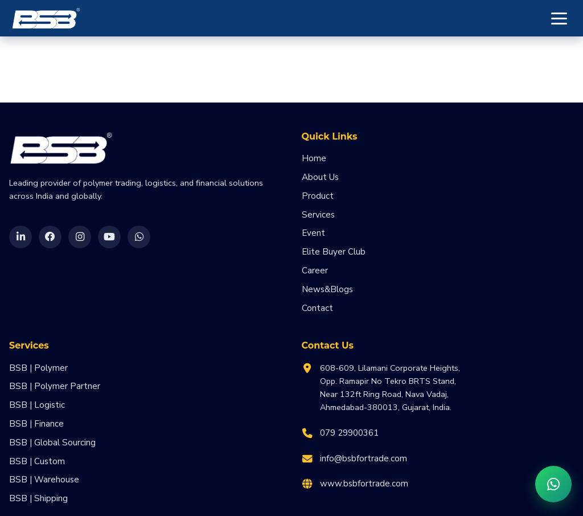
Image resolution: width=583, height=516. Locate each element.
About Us (320, 177)
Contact (317, 308)
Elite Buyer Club (334, 251)
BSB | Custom (37, 461)
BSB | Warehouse (44, 479)
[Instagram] (79, 237)
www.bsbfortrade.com (364, 483)
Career (315, 270)
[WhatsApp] (139, 237)
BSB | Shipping (38, 498)
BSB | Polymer (38, 368)
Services (318, 214)
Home (314, 158)
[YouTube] (109, 237)
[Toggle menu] (559, 18)
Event (313, 233)
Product (318, 196)
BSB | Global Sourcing (52, 442)
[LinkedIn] (20, 237)
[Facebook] (50, 237)
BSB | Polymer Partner (54, 386)
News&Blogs (327, 289)
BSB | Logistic (37, 405)
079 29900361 (349, 433)
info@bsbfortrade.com (363, 458)
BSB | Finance (36, 423)
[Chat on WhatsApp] (553, 484)
